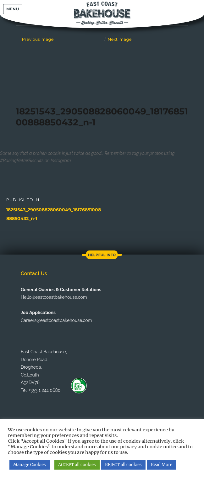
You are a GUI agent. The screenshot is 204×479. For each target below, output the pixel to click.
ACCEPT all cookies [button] (77, 464)
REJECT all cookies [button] (123, 464)
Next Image (120, 39)
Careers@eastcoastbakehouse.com (56, 320)
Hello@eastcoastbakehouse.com (54, 297)
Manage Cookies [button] (29, 464)
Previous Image (38, 39)
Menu (12, 9)
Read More (161, 464)
